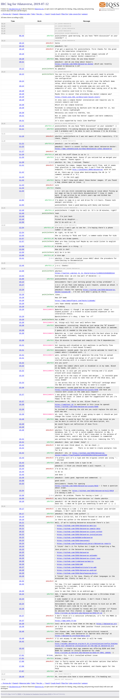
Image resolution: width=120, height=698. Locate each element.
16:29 (21, 573)
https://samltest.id (64, 405)
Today (33, 14)
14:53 (21, 276)
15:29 (21, 307)
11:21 (21, 144)
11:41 (21, 165)
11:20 (3, 141)
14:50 (21, 271)
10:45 (21, 126)
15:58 (21, 495)
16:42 (21, 641)
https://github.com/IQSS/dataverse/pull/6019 (93, 491)
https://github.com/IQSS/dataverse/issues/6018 (76, 486)
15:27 (21, 285)
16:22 (21, 532)
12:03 (21, 205)
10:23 (3, 71)
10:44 (3, 123)
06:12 (3, 28)
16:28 (21, 570)
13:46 (21, 266)
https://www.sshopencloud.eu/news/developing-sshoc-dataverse (83, 149)
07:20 (3, 31)
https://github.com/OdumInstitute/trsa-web (76, 567)
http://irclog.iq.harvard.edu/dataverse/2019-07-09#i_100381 (83, 653)
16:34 (21, 594)
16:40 (21, 631)
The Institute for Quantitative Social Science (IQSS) (37, 694)
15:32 (21, 363)
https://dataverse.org (106, 624)
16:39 (21, 627)
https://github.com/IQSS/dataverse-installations (79, 535)
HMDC (19, 694)
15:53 (21, 484)
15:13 (21, 282)
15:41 (21, 439)
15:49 (21, 478)
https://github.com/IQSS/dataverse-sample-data (78, 529)
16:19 (21, 517)
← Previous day (6, 14)
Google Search (55, 14)
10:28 (21, 91)
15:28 (21, 290)
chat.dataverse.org (15, 9)
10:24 (21, 81)
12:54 (21, 228)
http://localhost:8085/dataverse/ (87, 170)
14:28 (3, 268)
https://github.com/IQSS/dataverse (73, 552)
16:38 (21, 624)
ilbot (9, 694)
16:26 (21, 561)
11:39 (21, 162)
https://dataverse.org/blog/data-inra (72, 636)
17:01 (21, 655)
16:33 (21, 584)
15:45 (21, 475)
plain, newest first (75, 14)
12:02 (21, 200)
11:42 (21, 172)
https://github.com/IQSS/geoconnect (73, 541)
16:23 (21, 540)
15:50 (21, 481)
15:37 (21, 395)
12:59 (21, 246)
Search (47, 14)
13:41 (21, 258)
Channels (15, 14)
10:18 (21, 49)
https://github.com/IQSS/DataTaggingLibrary (77, 573)
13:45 (3, 263)
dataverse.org (39, 9)
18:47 (3, 674)
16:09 (21, 498)
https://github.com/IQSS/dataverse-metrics (76, 526)
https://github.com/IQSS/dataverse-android (76, 570)
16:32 (21, 581)
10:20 (21, 59)
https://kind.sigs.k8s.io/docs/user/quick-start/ (77, 97)
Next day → (40, 14)
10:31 (21, 116)
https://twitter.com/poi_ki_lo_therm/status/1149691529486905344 (85, 273)
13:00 (21, 255)
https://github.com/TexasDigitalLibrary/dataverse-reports (84, 544)
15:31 (21, 345)
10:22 (21, 69)
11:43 (21, 177)
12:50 (21, 222)
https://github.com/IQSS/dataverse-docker (74, 64)
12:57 (21, 239)
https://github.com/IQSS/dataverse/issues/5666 (76, 407)
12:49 (21, 210)
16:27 (21, 567)
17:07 (21, 671)
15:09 (21, 279)
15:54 (21, 491)
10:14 (3, 40)
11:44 (21, 191)
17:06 (21, 661)
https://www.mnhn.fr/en (65, 621)
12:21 (3, 208)
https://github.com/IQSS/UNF (70, 564)
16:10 (21, 501)
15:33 (21, 376)
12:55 (21, 236)
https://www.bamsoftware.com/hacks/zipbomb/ (75, 301)
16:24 (21, 543)
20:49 (21, 677)
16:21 (21, 523)
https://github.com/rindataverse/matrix (75, 561)
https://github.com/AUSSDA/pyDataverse (75, 538)
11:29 (21, 154)
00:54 (3, 23)
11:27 (21, 151)
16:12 (3, 506)
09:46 (21, 36)
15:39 (21, 414)
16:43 (21, 648)
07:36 (3, 33)
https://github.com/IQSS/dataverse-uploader (77, 555)
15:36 (21, 388)
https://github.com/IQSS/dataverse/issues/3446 (76, 390)
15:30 (21, 322)
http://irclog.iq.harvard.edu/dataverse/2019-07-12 (78, 613)
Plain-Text (64, 14)
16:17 (21, 509)
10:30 (21, 105)
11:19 (21, 136)
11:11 (21, 129)
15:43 (21, 458)
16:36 (21, 609)
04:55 (3, 26)
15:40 (21, 419)
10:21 (21, 62)
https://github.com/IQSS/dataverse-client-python (79, 532)
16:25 (21, 549)
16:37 (21, 616)
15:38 (21, 404)
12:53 (3, 225)
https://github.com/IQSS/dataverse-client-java (78, 558)
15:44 (21, 469)
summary (85, 14)
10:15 (21, 43)
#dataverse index (24, 14)
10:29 (21, 97)
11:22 (21, 147)
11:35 (21, 157)
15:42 (21, 445)
